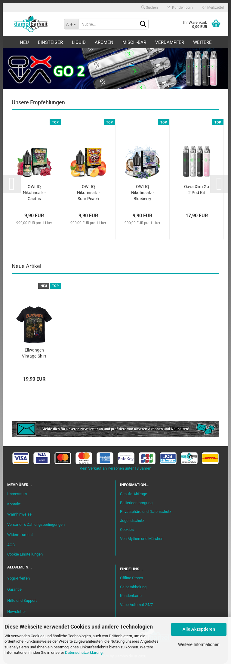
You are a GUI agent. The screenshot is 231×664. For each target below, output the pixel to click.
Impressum (17, 494)
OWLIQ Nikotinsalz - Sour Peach (88, 192)
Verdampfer (169, 42)
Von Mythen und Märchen (141, 538)
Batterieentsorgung (136, 503)
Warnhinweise (19, 514)
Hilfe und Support (22, 600)
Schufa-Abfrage (133, 494)
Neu (24, 42)
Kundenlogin (180, 7)
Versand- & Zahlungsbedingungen (36, 524)
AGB (11, 545)
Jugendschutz (132, 520)
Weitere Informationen (198, 644)
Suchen (149, 7)
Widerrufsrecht (20, 534)
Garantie (14, 589)
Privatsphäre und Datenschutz (145, 511)
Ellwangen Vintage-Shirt (34, 353)
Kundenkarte (131, 595)
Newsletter (16, 611)
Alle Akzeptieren (199, 629)
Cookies (127, 529)
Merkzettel (213, 7)
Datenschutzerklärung (84, 652)
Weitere (202, 42)
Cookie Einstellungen (25, 554)
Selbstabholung (133, 587)
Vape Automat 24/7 (136, 604)
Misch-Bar (134, 42)
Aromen (104, 42)
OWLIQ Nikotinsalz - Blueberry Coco (142, 193)
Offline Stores (131, 578)
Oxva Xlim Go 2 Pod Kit (196, 189)
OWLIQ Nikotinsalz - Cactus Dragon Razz (34, 193)
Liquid (79, 42)
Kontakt (13, 504)
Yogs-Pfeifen (18, 578)
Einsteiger (50, 42)
